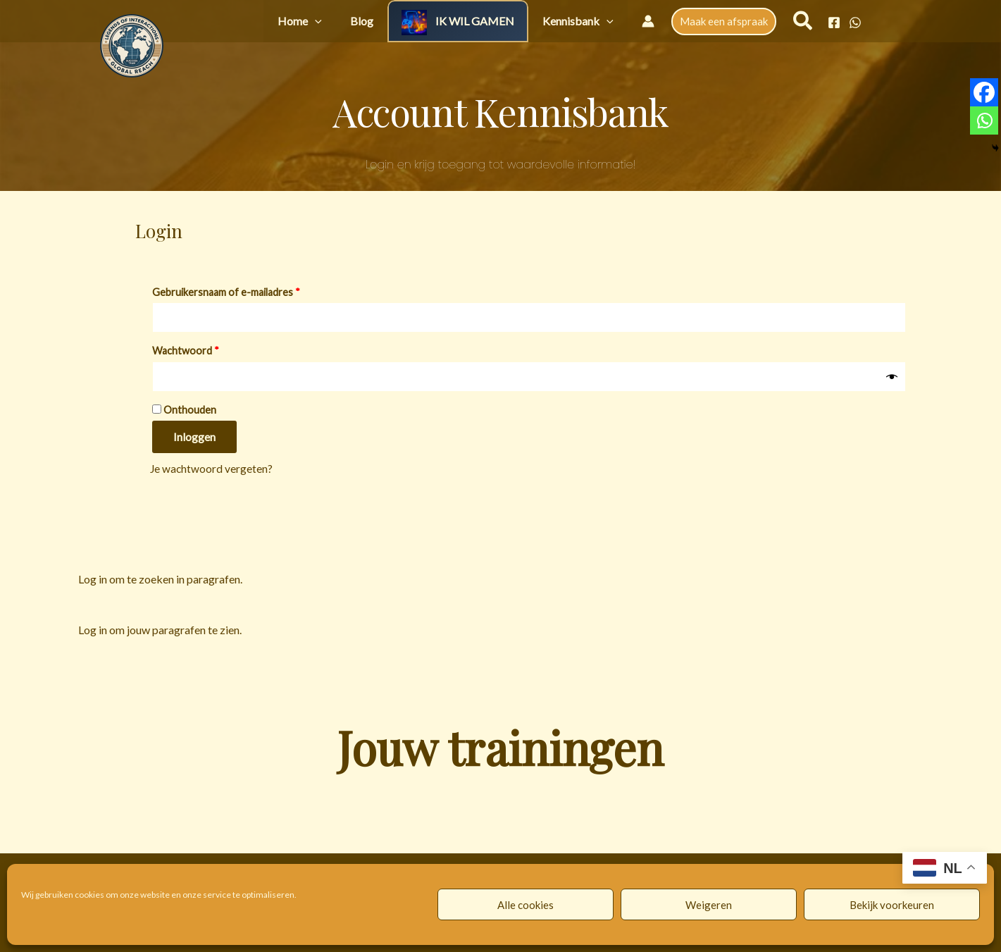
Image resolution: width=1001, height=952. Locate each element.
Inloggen (194, 439)
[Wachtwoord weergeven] (891, 379)
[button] (364, 20)
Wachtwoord (201, 350)
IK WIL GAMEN (495, 20)
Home (349, 20)
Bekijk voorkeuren (892, 904)
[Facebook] (834, 22)
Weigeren (708, 904)
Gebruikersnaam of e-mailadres (242, 290)
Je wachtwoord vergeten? (212, 471)
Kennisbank (585, 20)
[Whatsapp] (984, 120)
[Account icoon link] (648, 21)
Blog (397, 20)
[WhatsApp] (855, 22)
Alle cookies (525, 904)
